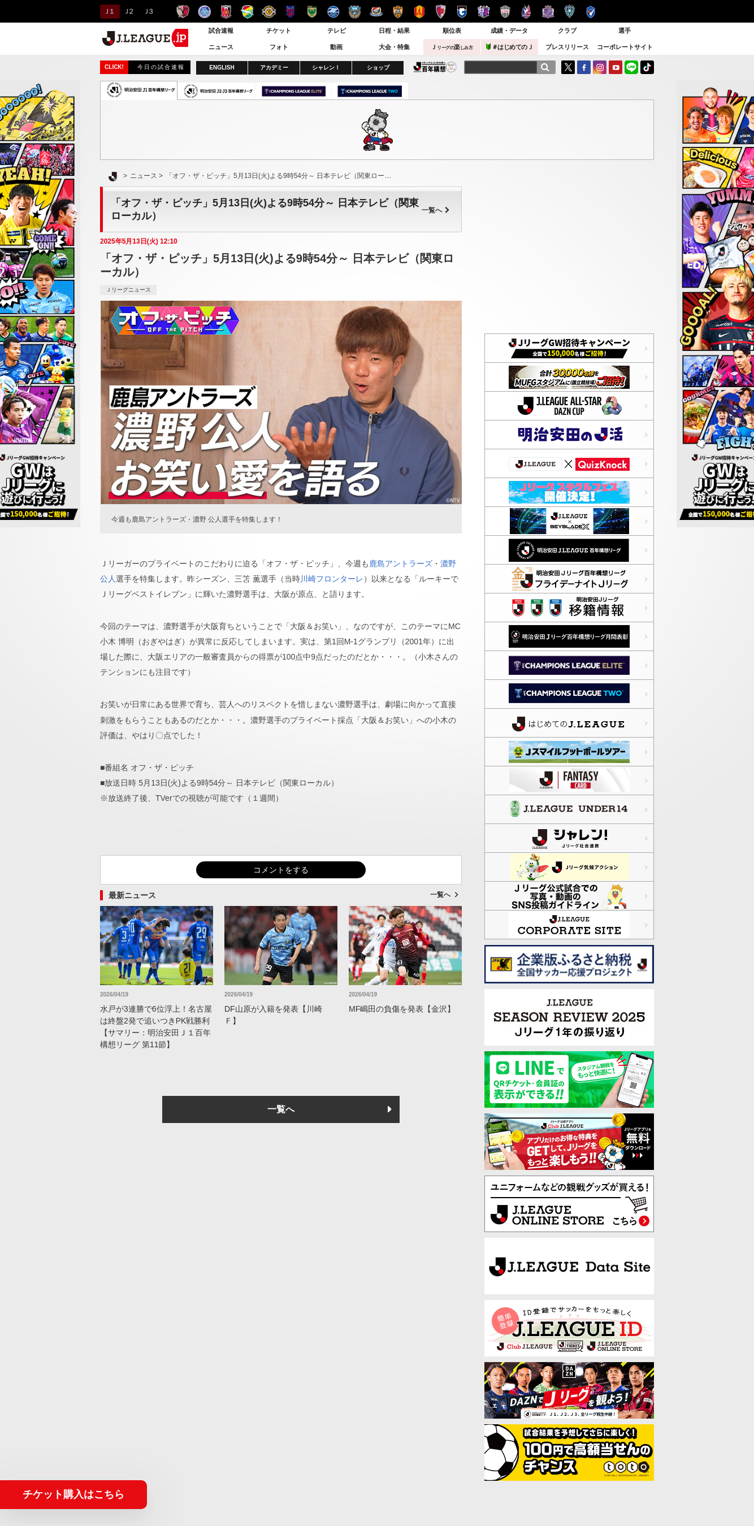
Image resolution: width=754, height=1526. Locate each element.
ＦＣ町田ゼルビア (333, 12)
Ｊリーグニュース (128, 290)
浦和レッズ (226, 12)
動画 (336, 47)
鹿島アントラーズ (183, 12)
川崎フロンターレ (355, 12)
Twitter (568, 67)
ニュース (221, 47)
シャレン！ (326, 67)
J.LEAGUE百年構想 (435, 66)
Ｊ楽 (452, 47)
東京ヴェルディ (312, 12)
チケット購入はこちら (73, 1494)
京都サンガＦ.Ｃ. (441, 12)
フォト (279, 47)
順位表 (452, 30)
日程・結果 (394, 30)
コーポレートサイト (625, 47)
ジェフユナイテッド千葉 (247, 12)
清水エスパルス (398, 12)
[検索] (545, 67)
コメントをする (281, 869)
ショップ (378, 67)
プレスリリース (567, 47)
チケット (278, 30)
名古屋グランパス (419, 12)
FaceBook (584, 67)
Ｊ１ (108, 11)
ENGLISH (221, 67)
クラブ (567, 30)
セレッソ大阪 (483, 12)
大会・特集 (394, 47)
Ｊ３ (148, 11)
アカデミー (274, 67)
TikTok (647, 67)
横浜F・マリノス (376, 12)
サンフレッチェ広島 (548, 12)
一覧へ (436, 210)
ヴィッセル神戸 (505, 12)
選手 (624, 30)
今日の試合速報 (161, 67)
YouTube (615, 67)
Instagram (599, 67)
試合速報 (221, 30)
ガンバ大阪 (462, 12)
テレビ (336, 30)
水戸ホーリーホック (204, 12)
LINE (631, 67)
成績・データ (509, 30)
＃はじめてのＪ (510, 46)
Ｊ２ (128, 11)
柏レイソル (269, 12)
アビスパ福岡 (569, 12)
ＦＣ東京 (290, 12)
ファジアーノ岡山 (526, 12)
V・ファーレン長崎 (591, 12)
